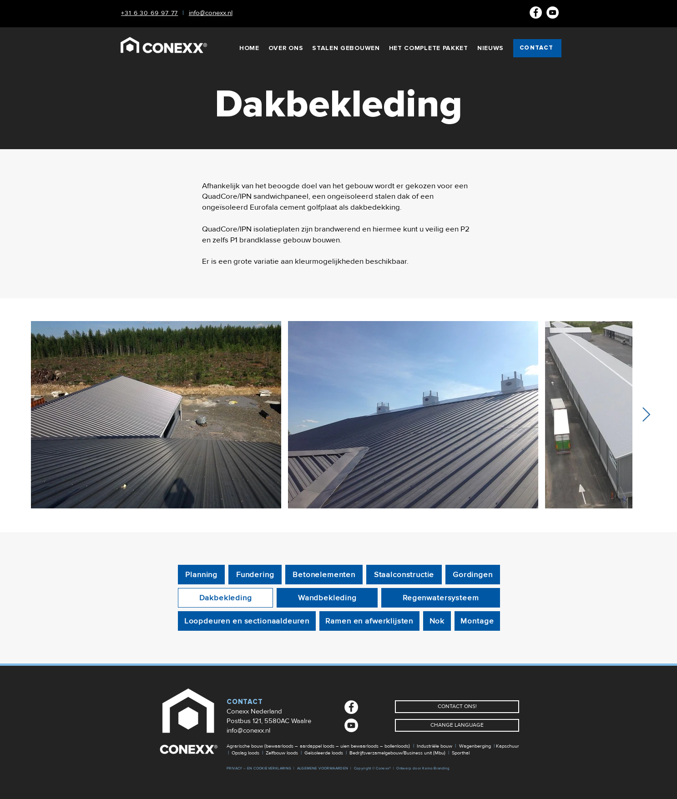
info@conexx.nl (248, 730)
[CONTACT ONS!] (457, 706)
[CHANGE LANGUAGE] (457, 725)
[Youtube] (552, 12)
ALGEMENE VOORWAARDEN (323, 768)
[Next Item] (646, 414)
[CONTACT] (537, 48)
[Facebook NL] (536, 12)
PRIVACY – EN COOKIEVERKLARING (259, 768)
